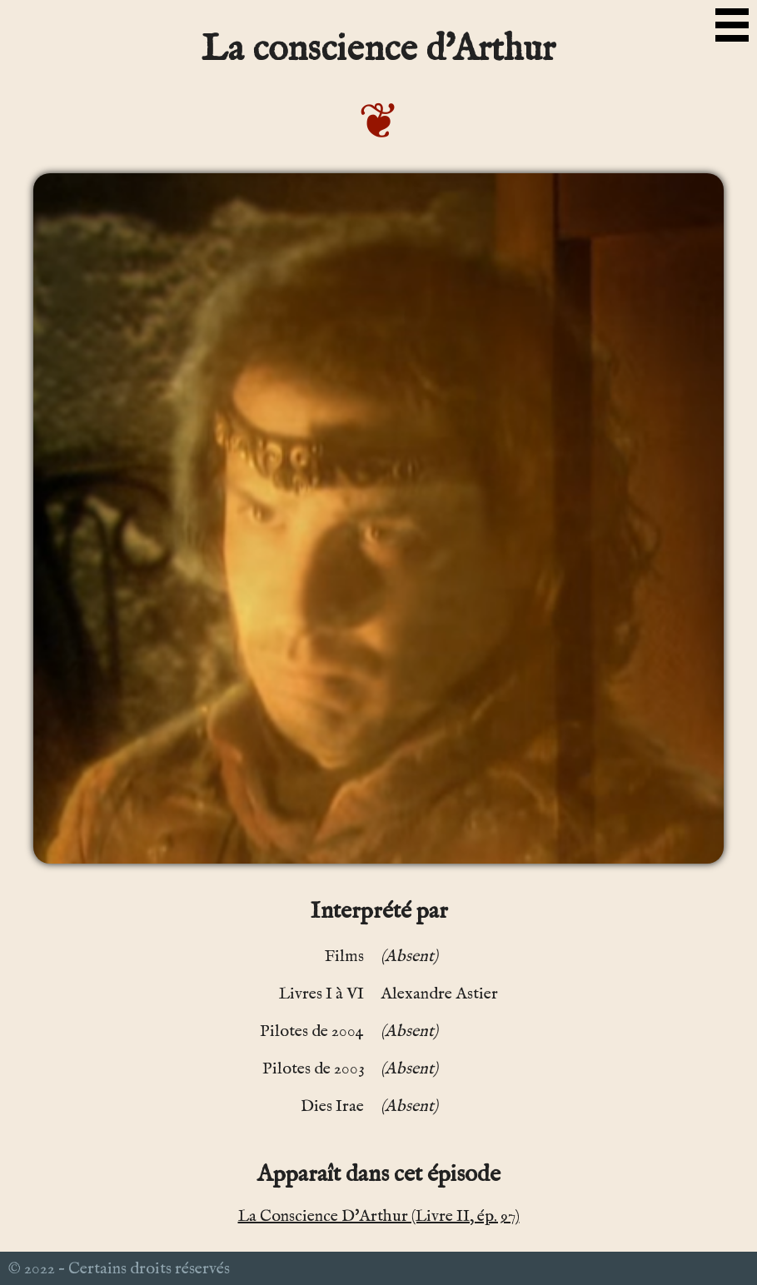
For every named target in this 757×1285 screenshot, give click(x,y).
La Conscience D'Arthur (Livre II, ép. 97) (379, 1216)
